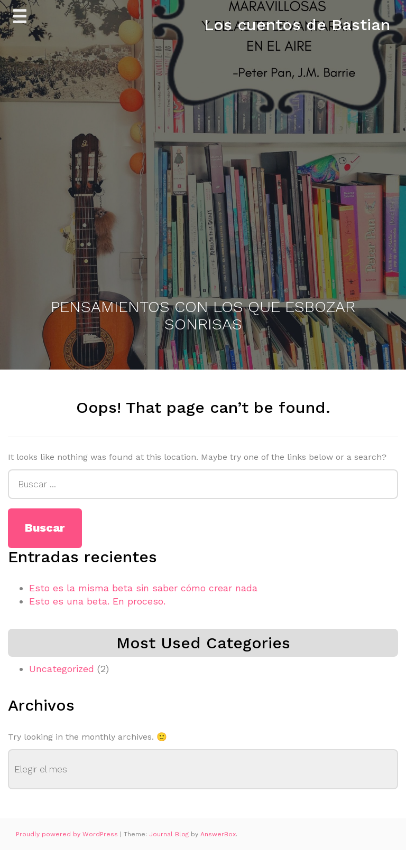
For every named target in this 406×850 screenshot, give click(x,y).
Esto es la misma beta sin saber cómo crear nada (143, 587)
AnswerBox (218, 834)
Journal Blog (170, 834)
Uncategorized (61, 668)
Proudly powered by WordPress (68, 834)
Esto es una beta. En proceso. (97, 601)
